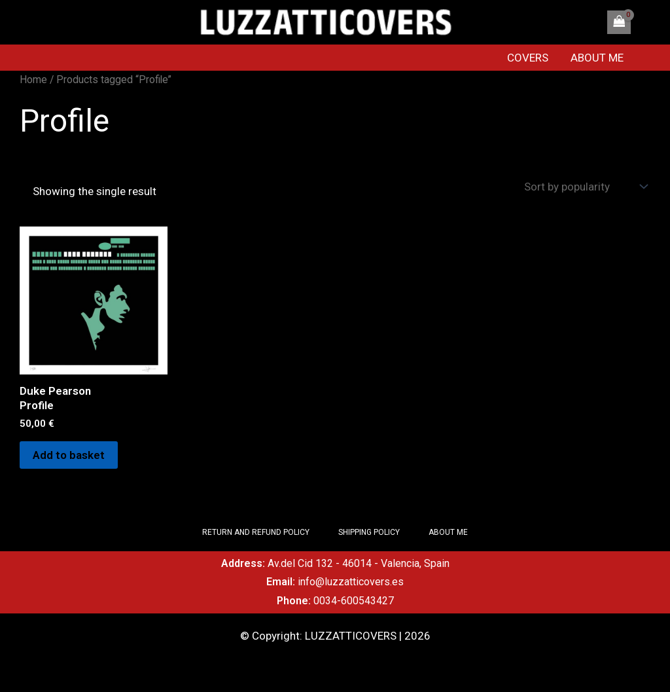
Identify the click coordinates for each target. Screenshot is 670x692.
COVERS (527, 57)
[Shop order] (584, 187)
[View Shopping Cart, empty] (619, 22)
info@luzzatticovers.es (351, 581)
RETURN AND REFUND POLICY (255, 532)
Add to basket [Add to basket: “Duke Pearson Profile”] (69, 455)
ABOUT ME (597, 57)
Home (33, 79)
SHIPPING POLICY (369, 532)
